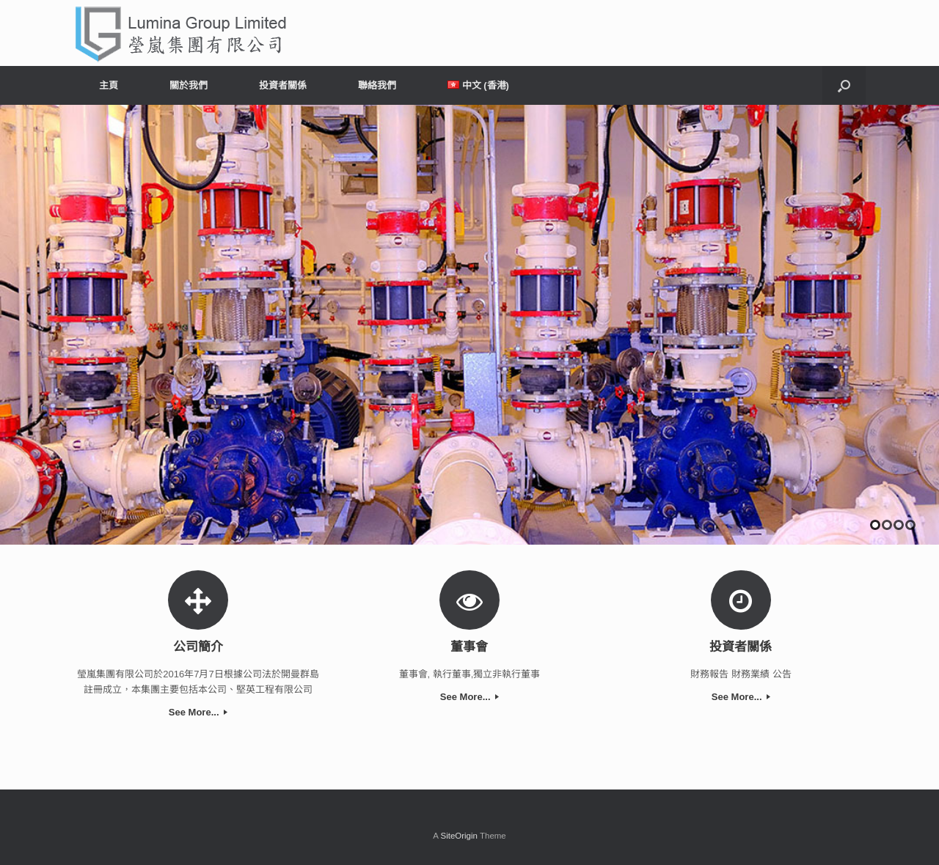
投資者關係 (283, 85)
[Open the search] (844, 85)
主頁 (108, 85)
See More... (198, 712)
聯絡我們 (377, 85)
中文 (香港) (478, 85)
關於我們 (188, 85)
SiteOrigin (459, 835)
